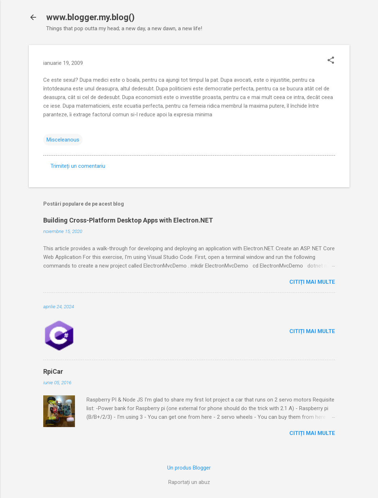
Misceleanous (62, 139)
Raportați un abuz (189, 482)
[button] (330, 61)
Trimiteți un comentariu (77, 166)
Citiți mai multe (312, 282)
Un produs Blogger (189, 468)
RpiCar (53, 371)
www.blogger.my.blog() (90, 17)
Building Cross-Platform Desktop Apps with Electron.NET (128, 220)
